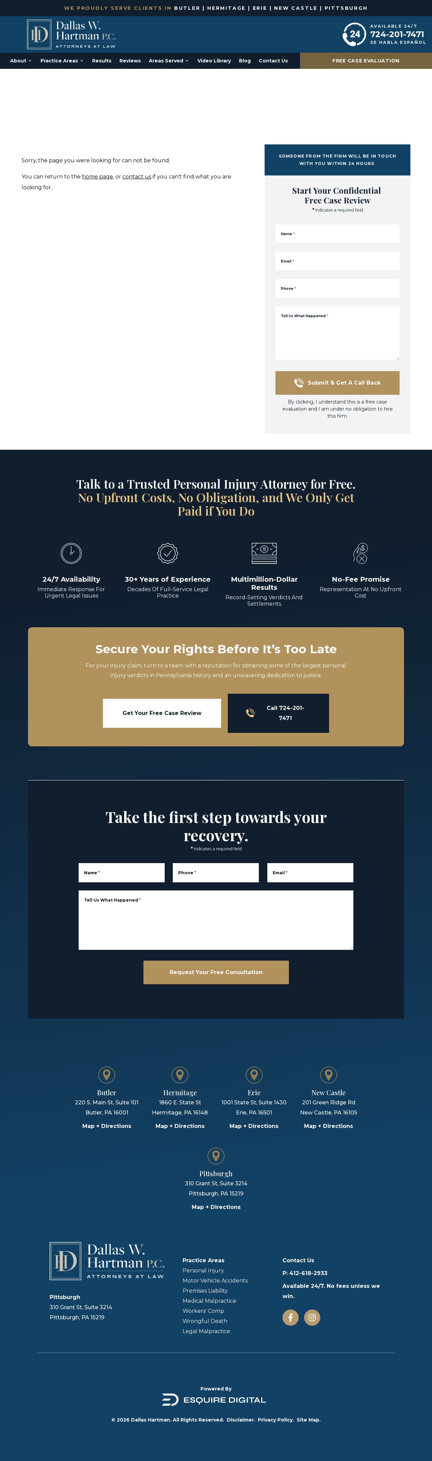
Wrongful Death (205, 1321)
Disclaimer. (241, 1420)
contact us (137, 176)
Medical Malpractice (209, 1301)
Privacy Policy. (276, 1420)
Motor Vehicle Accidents (215, 1280)
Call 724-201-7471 (275, 713)
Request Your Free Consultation (216, 972)
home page (97, 176)
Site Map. (309, 1420)
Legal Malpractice (206, 1331)
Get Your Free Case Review (162, 713)
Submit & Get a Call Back (337, 383)
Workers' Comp (203, 1311)
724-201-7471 (397, 34)
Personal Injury (203, 1270)
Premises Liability (205, 1291)
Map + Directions (106, 1126)
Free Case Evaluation (366, 61)
